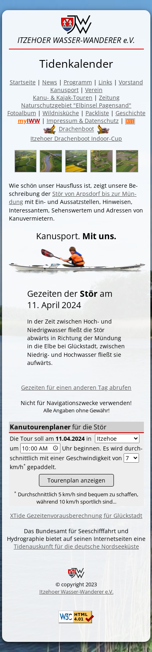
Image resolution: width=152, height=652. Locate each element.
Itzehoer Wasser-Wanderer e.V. (76, 591)
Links (105, 82)
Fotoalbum (21, 113)
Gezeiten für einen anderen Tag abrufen (76, 387)
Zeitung (109, 97)
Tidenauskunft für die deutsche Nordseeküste (76, 546)
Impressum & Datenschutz (83, 120)
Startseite (23, 82)
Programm (78, 82)
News (49, 82)
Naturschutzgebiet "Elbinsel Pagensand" (76, 105)
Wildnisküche (61, 113)
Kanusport (64, 90)
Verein (94, 90)
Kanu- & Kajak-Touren (62, 97)
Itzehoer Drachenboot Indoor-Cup (76, 138)
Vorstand (131, 82)
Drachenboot (76, 129)
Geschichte (131, 113)
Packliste (97, 113)
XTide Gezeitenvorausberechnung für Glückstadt (76, 515)
